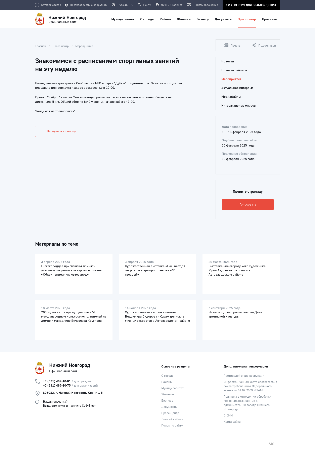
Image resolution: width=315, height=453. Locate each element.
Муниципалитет (172, 388)
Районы (166, 382)
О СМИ (228, 415)
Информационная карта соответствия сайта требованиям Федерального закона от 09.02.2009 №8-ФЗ (250, 386)
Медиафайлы (231, 97)
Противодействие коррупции (86, 5)
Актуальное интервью (237, 88)
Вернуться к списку (61, 131)
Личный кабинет (173, 419)
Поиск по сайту (172, 426)
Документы (169, 407)
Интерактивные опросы (238, 106)
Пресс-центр (60, 46)
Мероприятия (84, 46)
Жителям (167, 394)
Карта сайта (232, 422)
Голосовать (247, 205)
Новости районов (234, 70)
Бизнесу (167, 401)
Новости (227, 61)
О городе (167, 376)
